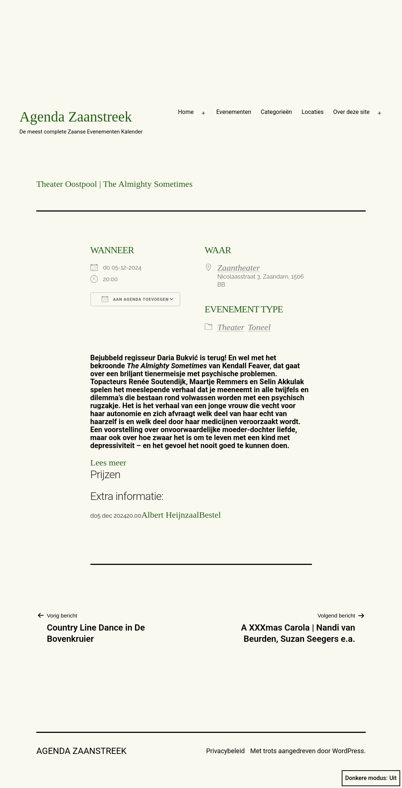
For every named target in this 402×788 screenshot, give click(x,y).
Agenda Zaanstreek (76, 116)
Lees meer (108, 462)
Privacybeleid (225, 751)
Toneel (259, 327)
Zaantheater (239, 267)
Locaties (312, 111)
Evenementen (233, 111)
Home (186, 111)
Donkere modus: (371, 778)
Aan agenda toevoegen (135, 299)
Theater (231, 327)
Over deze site (351, 111)
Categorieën (276, 111)
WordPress (348, 751)
